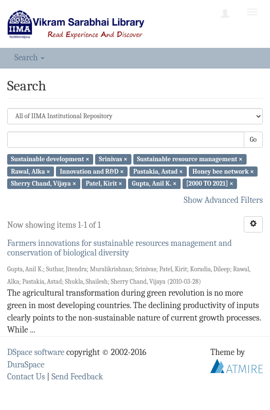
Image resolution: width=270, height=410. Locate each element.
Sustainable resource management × (190, 159)
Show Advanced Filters (223, 200)
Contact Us (26, 377)
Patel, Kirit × (104, 183)
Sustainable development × (50, 159)
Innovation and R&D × (92, 171)
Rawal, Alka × (30, 171)
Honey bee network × (223, 171)
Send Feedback (77, 377)
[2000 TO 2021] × (210, 183)
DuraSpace (25, 365)
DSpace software (36, 352)
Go (253, 139)
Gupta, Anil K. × (154, 183)
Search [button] (29, 58)
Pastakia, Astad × (158, 171)
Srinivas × (113, 159)
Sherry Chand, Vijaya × (43, 183)
